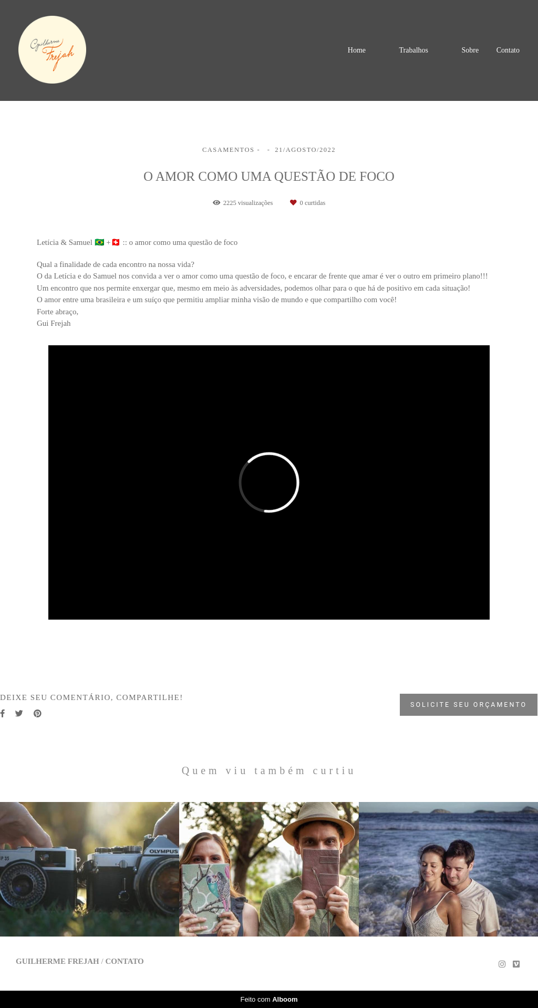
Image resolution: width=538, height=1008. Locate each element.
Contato (508, 50)
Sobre (470, 50)
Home (357, 50)
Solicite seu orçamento (468, 704)
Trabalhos (413, 50)
